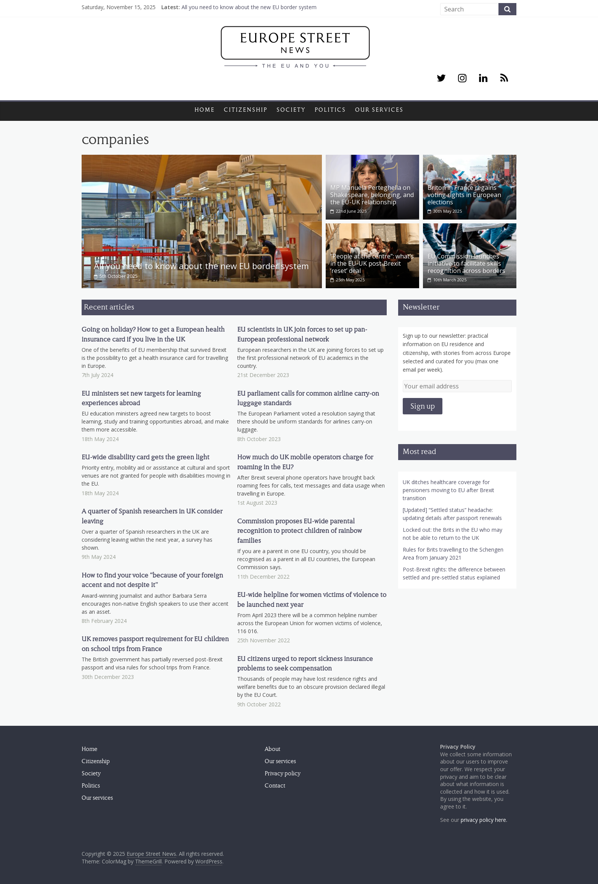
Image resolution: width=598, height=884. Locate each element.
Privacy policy (283, 773)
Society (290, 109)
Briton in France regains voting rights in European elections (464, 194)
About (272, 749)
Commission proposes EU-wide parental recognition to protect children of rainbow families (299, 531)
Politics (330, 109)
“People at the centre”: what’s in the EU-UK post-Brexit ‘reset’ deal (372, 263)
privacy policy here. (484, 819)
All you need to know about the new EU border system (249, 7)
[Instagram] (462, 78)
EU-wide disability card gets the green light (145, 457)
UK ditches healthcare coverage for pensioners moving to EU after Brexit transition (448, 490)
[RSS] (504, 78)
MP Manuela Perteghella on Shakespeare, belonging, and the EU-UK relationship (372, 194)
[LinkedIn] (483, 78)
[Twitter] (441, 78)
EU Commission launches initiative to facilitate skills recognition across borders (466, 263)
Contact (275, 785)
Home (205, 109)
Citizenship (245, 109)
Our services (379, 109)
